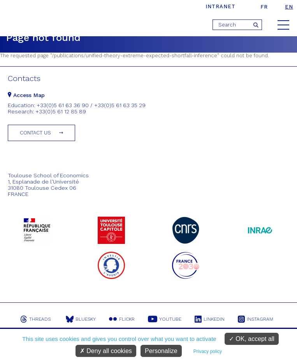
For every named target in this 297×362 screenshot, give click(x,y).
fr (264, 7)
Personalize (161, 351)
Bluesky (81, 319)
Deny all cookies (106, 351)
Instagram (255, 319)
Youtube (164, 319)
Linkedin (210, 319)
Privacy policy (207, 351)
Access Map (26, 95)
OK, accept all (251, 339)
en (289, 7)
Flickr (122, 319)
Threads (35, 319)
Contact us (35, 133)
